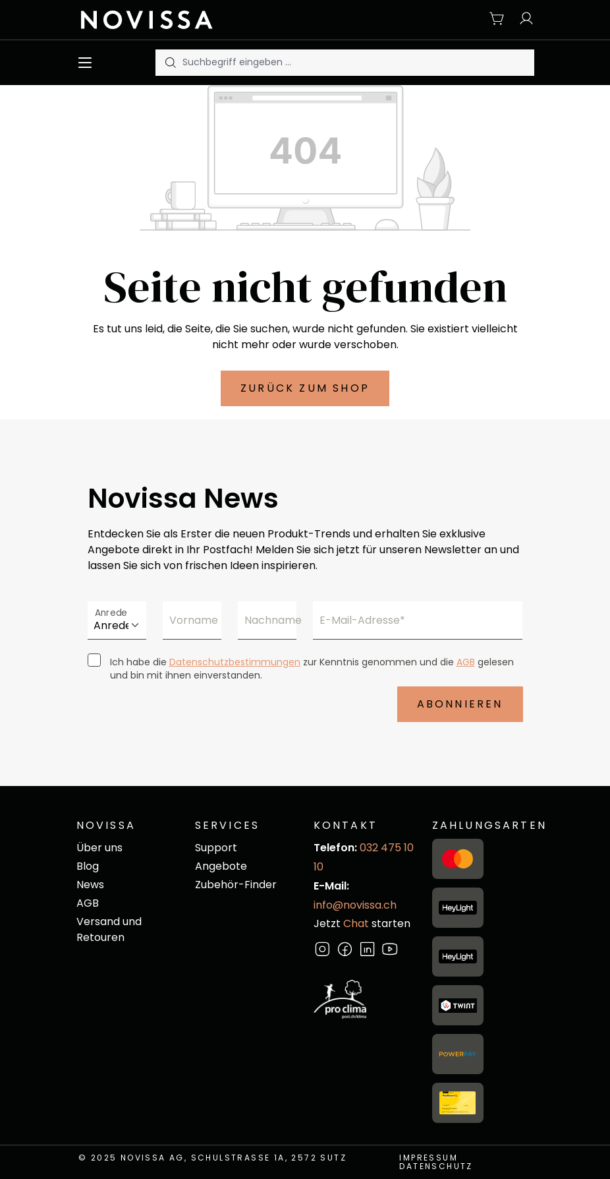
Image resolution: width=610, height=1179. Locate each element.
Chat (356, 923)
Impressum (428, 1157)
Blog (87, 866)
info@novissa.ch (355, 905)
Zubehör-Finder (236, 884)
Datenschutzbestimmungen (234, 662)
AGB (466, 662)
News (90, 884)
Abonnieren (460, 703)
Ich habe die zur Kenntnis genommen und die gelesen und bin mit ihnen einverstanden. (312, 668)
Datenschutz (435, 1166)
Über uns (99, 847)
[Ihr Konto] (523, 19)
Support (216, 847)
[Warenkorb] (497, 19)
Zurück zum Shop (305, 388)
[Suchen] (169, 62)
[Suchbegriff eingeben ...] (358, 62)
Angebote (221, 866)
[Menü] (87, 62)
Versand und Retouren (109, 929)
